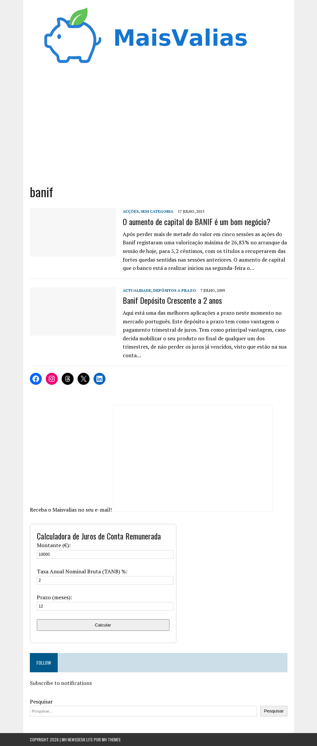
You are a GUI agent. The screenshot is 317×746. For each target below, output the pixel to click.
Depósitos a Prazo (174, 290)
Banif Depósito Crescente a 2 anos (172, 300)
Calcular (103, 624)
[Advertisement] (158, 127)
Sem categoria (157, 211)
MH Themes (111, 739)
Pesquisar (41, 701)
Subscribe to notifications (61, 683)
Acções (131, 211)
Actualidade (137, 290)
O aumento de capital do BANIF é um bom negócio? (197, 221)
